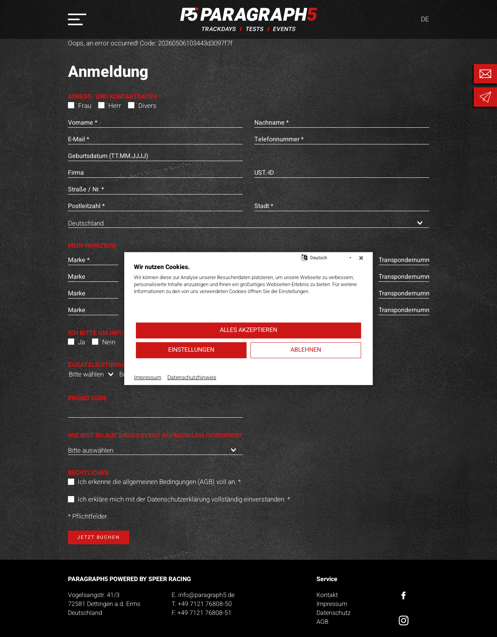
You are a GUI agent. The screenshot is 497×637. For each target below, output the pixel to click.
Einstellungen (191, 349)
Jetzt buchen (98, 537)
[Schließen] (361, 258)
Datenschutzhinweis (191, 377)
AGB (322, 622)
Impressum (331, 604)
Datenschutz (333, 613)
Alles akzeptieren (248, 330)
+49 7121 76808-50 (205, 604)
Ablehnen (305, 349)
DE (425, 19)
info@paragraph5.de (206, 595)
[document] (248, 292)
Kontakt (327, 595)
